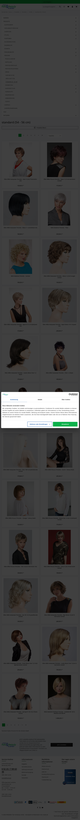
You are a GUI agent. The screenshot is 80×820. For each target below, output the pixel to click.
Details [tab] (40, 399)
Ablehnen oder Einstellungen (40, 424)
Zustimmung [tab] (14, 399)
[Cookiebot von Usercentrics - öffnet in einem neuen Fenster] (70, 394)
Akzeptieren (65, 424)
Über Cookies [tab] (66, 399)
